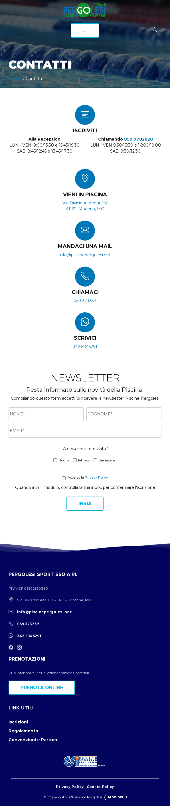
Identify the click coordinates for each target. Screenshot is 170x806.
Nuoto (63, 460)
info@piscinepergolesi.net (85, 254)
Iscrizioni (18, 722)
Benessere (107, 460)
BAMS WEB (116, 797)
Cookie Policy (100, 787)
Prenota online (42, 687)
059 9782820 (138, 139)
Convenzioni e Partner (33, 739)
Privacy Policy (96, 477)
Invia (85, 503)
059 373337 (85, 300)
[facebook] (12, 648)
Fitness (83, 460)
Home (15, 78)
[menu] (85, 30)
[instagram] (21, 648)
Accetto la (76, 477)
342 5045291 (85, 346)
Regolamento (23, 730)
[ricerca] (154, 30)
